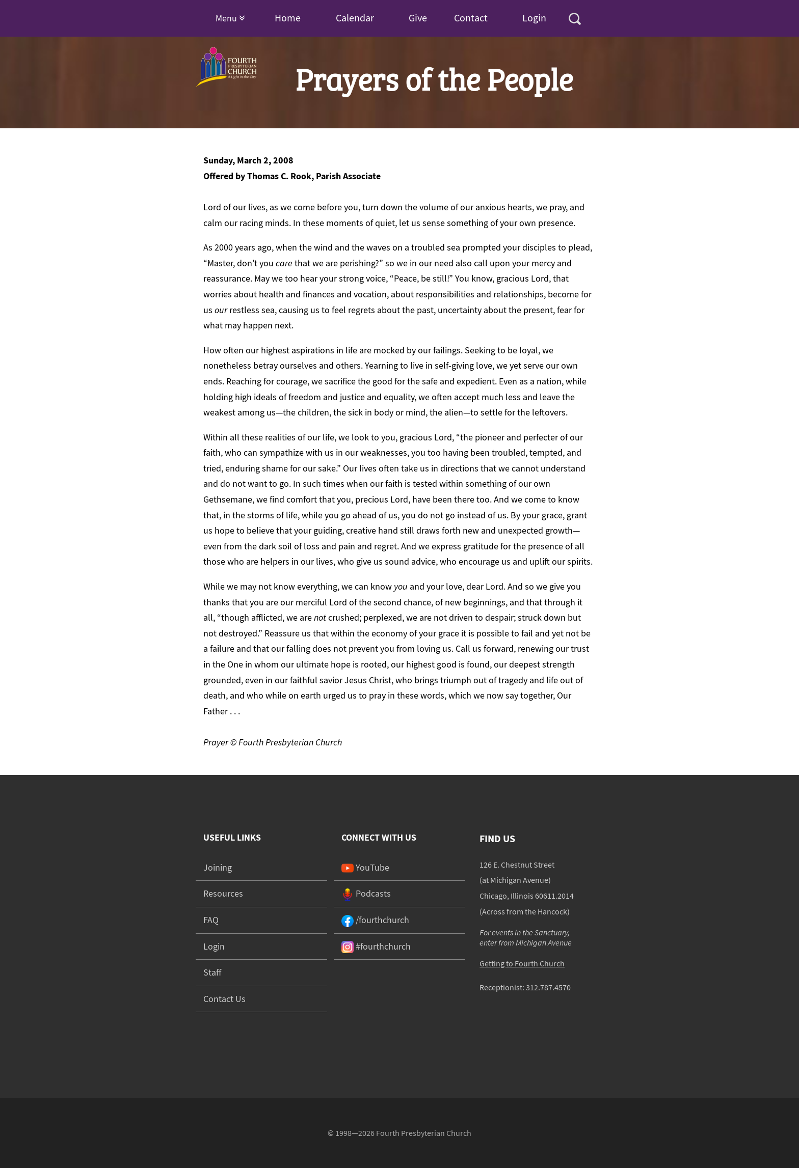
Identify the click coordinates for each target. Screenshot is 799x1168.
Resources (223, 893)
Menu (230, 18)
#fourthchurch (376, 946)
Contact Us (224, 999)
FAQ (211, 920)
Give (418, 17)
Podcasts (366, 893)
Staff (212, 972)
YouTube (365, 867)
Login (534, 17)
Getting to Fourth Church (522, 963)
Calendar (355, 17)
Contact (471, 17)
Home (288, 17)
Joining (217, 867)
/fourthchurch (375, 920)
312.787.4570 (548, 987)
